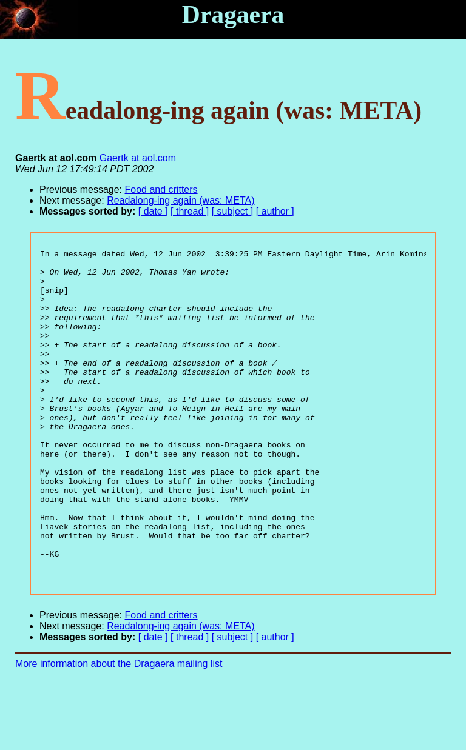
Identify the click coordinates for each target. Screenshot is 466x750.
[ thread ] (190, 211)
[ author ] (275, 211)
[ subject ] (232, 211)
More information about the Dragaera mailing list (119, 729)
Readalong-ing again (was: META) (180, 200)
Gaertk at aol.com (138, 158)
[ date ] (153, 211)
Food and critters (161, 189)
